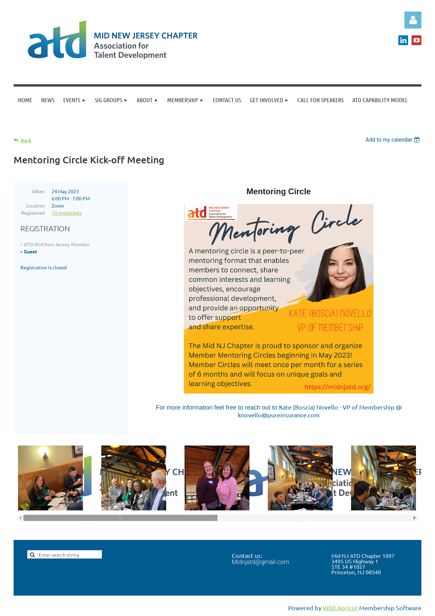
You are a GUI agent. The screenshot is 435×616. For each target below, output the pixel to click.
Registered (33, 213)
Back (26, 140)
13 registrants (67, 213)
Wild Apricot (340, 607)
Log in (412, 20)
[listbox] (393, 139)
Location (35, 205)
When (38, 191)
